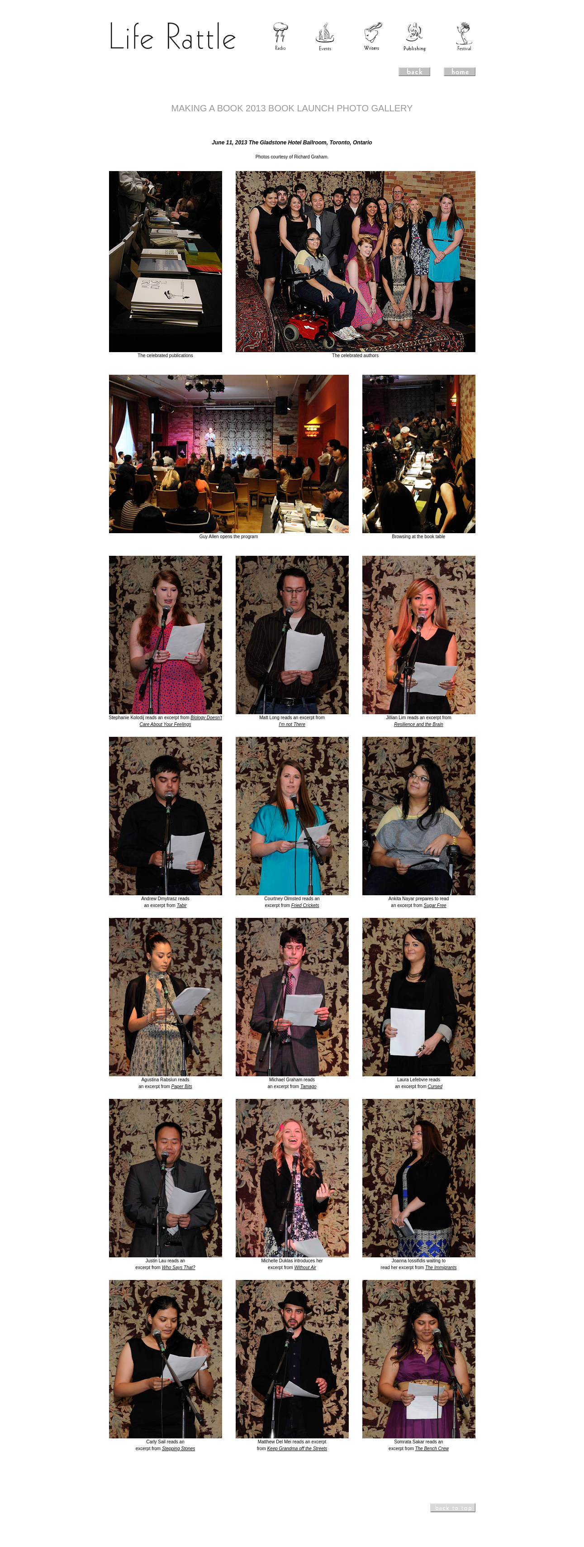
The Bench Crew (431, 1448)
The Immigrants (440, 1267)
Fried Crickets (305, 905)
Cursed (435, 1086)
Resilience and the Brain (418, 724)
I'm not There (292, 724)
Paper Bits (181, 1086)
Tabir (182, 905)
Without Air (305, 1267)
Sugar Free (435, 905)
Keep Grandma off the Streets (297, 1448)
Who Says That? (178, 1267)
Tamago (308, 1086)
